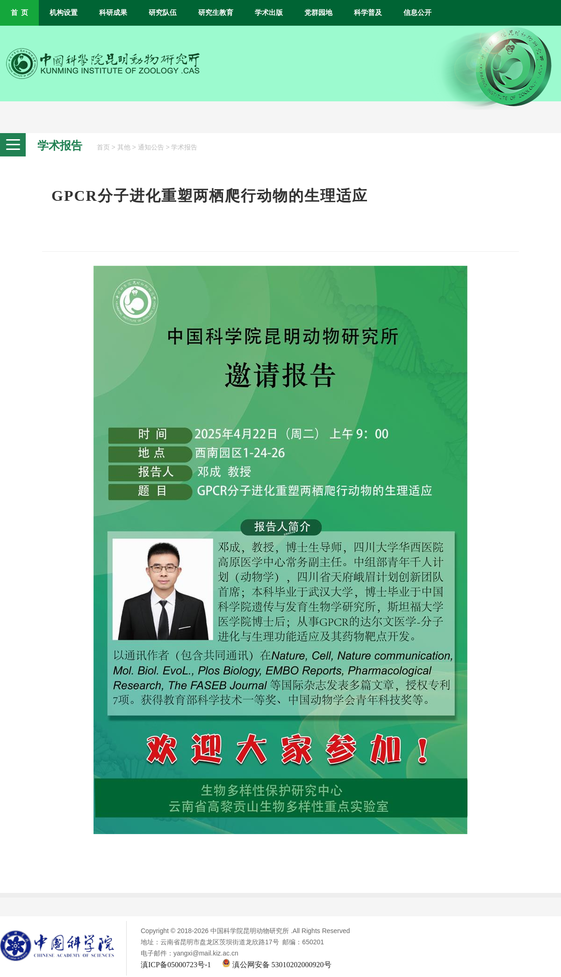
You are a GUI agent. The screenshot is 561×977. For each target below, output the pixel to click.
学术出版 (269, 12)
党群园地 (318, 12)
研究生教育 (215, 12)
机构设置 (64, 12)
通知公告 (151, 147)
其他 (123, 147)
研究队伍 (163, 12)
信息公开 (417, 12)
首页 (103, 147)
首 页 (19, 12)
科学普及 (368, 12)
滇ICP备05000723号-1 (176, 965)
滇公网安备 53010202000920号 (276, 965)
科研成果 (113, 12)
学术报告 (184, 147)
